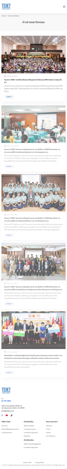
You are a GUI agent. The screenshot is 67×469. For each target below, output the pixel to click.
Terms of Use (27, 462)
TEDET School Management (32, 444)
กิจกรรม (48, 433)
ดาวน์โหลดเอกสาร (6, 433)
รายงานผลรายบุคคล (30, 429)
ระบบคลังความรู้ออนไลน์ (31, 433)
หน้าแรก (3, 16)
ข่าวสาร (48, 429)
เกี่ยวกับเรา (49, 426)
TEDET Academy (29, 426)
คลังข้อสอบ (27, 436)
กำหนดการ (4, 426)
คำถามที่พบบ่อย (50, 436)
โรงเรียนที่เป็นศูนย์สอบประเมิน (10, 429)
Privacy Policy (39, 462)
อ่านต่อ (9, 97)
